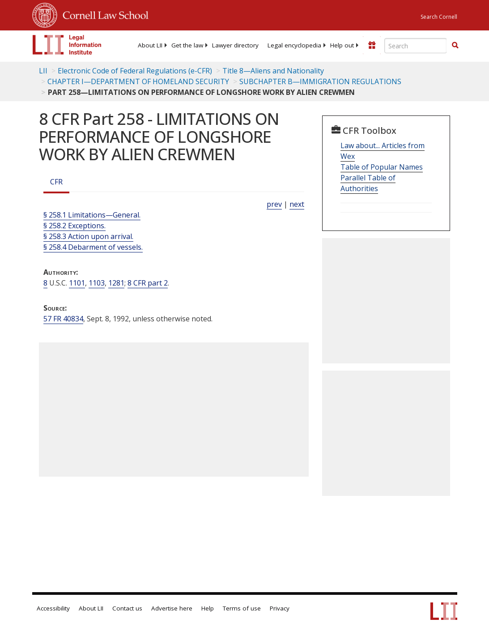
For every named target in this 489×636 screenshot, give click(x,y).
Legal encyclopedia (294, 45)
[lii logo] (67, 45)
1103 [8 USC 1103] (97, 283)
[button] (455, 45)
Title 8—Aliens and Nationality (273, 71)
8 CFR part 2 (148, 283)
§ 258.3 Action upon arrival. (88, 236)
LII (43, 71)
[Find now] (454, 45)
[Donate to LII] (372, 45)
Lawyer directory (235, 45)
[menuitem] (150, 45)
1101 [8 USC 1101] (77, 283)
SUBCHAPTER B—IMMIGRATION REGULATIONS (320, 81)
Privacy (279, 608)
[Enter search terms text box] (415, 45)
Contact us (127, 608)
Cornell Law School (103, 14)
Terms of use (242, 608)
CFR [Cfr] (56, 182)
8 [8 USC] (45, 283)
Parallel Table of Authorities (367, 183)
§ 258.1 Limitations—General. (91, 215)
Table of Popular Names (381, 167)
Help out (342, 45)
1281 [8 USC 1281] (116, 283)
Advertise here (171, 608)
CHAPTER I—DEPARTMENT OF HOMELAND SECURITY (138, 81)
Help (207, 608)
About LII (150, 45)
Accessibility (53, 608)
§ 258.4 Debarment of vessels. (93, 247)
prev (274, 204)
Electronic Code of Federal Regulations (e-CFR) (135, 71)
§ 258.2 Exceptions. (74, 225)
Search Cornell (439, 17)
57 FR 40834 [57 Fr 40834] (63, 319)
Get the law (187, 45)
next (296, 204)
